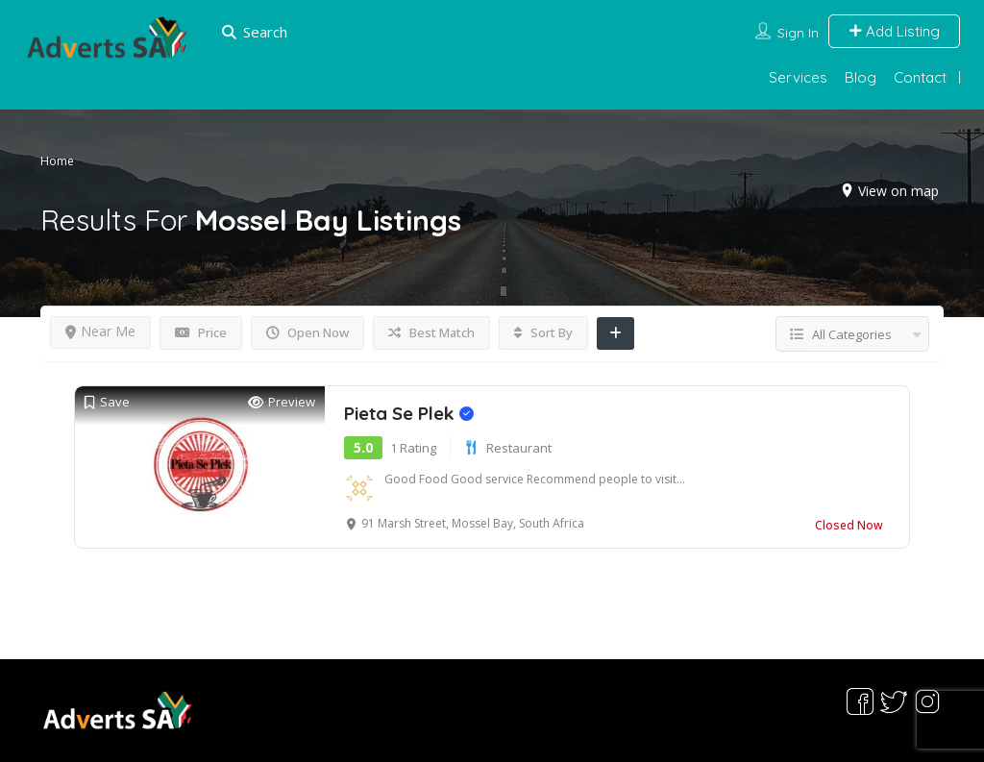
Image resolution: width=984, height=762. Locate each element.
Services (798, 77)
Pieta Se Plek (409, 413)
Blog (860, 77)
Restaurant (519, 447)
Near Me (100, 331)
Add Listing (894, 31)
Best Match (431, 332)
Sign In (798, 32)
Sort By (543, 332)
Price (201, 332)
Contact (920, 77)
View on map (898, 191)
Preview (281, 402)
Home (57, 161)
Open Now (307, 332)
